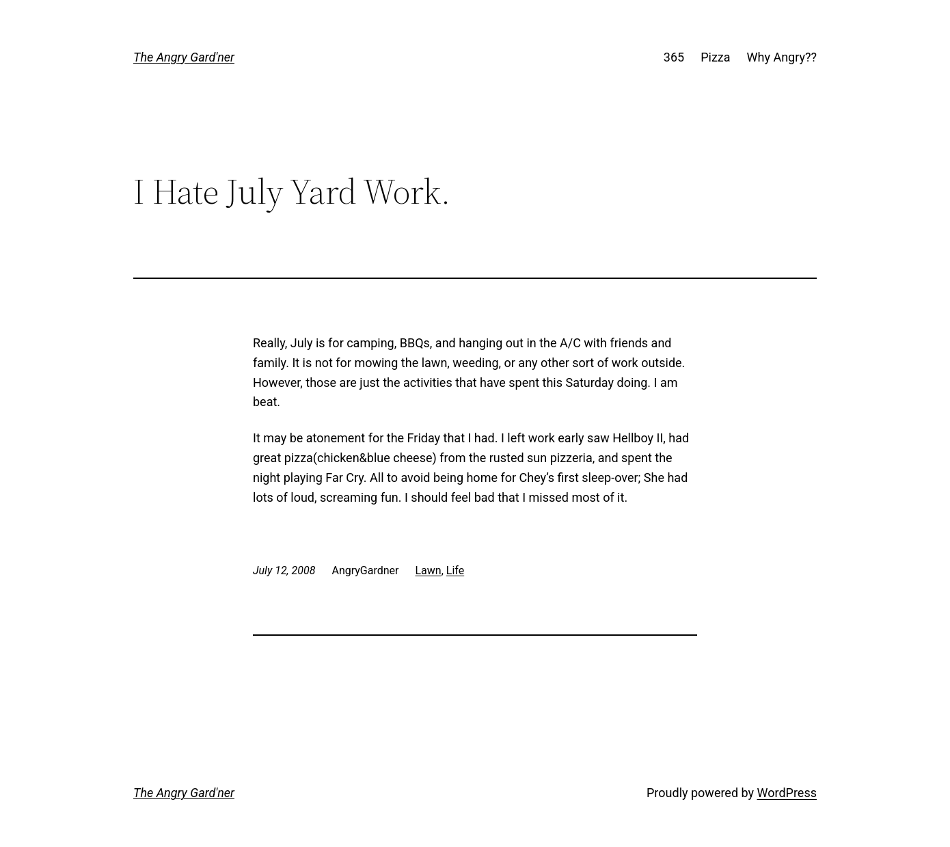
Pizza (715, 57)
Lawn (429, 570)
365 (674, 57)
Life (455, 570)
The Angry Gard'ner (183, 57)
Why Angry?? (782, 57)
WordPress (787, 792)
